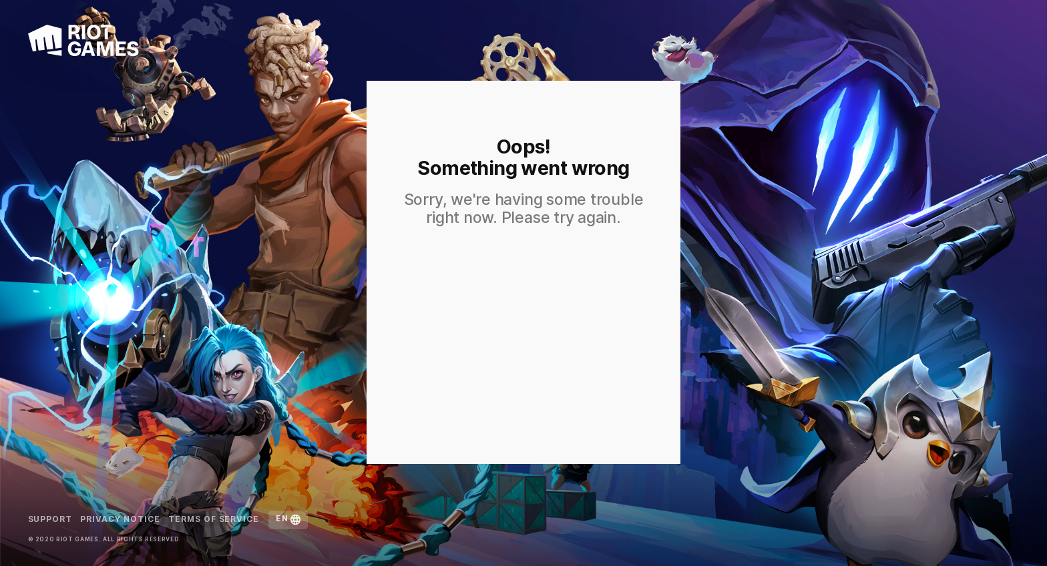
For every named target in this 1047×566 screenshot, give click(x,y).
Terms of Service (213, 519)
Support (50, 519)
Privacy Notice (120, 519)
